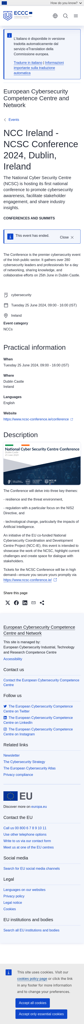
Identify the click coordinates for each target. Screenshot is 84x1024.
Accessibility (12, 659)
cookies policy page (32, 979)
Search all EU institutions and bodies (31, 930)
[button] (7, 602)
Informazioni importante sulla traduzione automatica (39, 68)
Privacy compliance (18, 775)
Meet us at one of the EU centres (28, 847)
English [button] (55, 15)
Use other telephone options (24, 834)
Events (14, 119)
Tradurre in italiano (28, 62)
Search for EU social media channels (31, 868)
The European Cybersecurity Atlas (29, 768)
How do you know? (66, 3)
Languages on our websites (24, 890)
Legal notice (12, 902)
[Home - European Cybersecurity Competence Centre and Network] (26, 16)
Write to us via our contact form (27, 841)
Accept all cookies (32, 1003)
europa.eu (39, 806)
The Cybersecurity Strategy (24, 762)
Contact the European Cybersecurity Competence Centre (41, 682)
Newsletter (11, 755)
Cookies (9, 909)
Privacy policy (13, 896)
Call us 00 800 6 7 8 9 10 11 (24, 828)
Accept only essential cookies (41, 1014)
